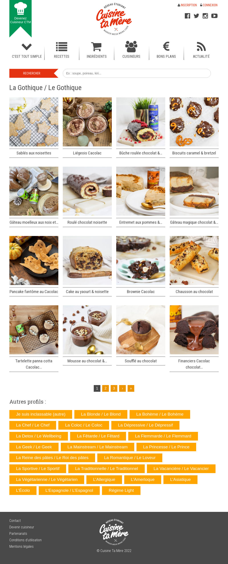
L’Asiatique (180, 479)
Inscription (187, 5)
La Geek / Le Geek (34, 447)
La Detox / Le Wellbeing (38, 436)
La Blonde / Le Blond (101, 414)
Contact (15, 521)
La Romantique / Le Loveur (129, 457)
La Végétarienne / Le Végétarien (46, 479)
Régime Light (121, 490)
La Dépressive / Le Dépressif (145, 425)
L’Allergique (104, 479)
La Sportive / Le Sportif (37, 468)
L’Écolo (23, 490)
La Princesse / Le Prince (166, 447)
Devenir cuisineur (21, 527)
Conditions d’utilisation (25, 540)
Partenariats (18, 533)
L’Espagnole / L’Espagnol (69, 490)
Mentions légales (21, 546)
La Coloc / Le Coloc (83, 425)
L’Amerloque (143, 479)
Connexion (209, 5)
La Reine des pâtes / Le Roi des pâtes (52, 457)
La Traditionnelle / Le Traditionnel (106, 468)
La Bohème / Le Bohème (159, 414)
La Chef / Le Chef (32, 425)
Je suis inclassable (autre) (40, 414)
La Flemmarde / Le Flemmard (163, 436)
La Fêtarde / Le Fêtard (98, 436)
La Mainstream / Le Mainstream (97, 447)
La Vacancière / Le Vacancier (181, 468)
